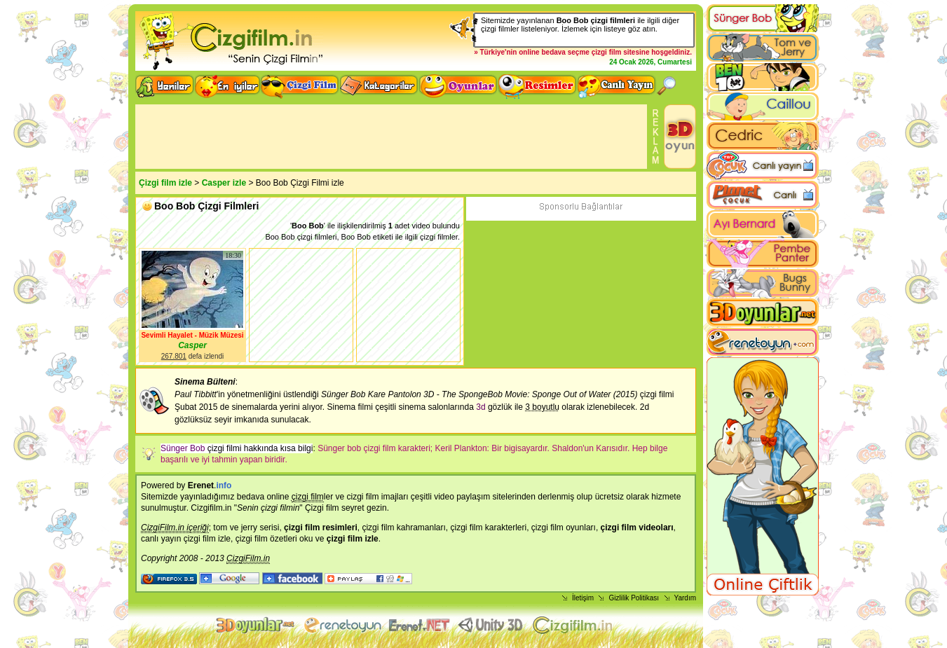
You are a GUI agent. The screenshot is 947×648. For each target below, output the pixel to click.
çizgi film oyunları (563, 527)
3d (480, 407)
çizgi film (607, 52)
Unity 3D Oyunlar (492, 625)
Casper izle (224, 183)
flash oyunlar (342, 625)
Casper (192, 345)
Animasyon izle (419, 625)
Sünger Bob (183, 448)
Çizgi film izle (165, 183)
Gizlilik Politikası (633, 598)
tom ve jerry (235, 527)
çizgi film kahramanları (403, 527)
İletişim (583, 598)
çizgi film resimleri (320, 527)
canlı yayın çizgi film (178, 539)
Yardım (685, 598)
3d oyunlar (256, 625)
